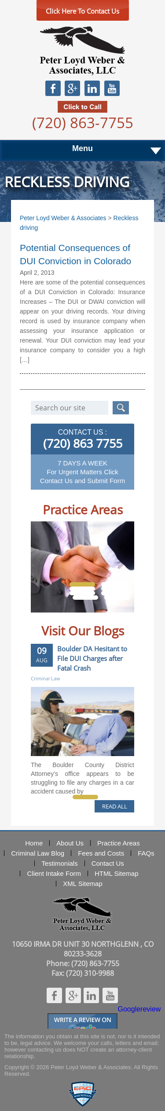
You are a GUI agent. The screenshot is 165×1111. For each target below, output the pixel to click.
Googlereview (83, 1017)
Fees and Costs (101, 853)
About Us (70, 843)
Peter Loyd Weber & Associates (82, 50)
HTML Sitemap (116, 873)
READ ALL (114, 806)
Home (34, 843)
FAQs (146, 853)
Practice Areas (118, 843)
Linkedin (92, 88)
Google (72, 88)
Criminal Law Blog (37, 853)
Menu (82, 148)
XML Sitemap (82, 883)
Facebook (53, 88)
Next (118, 620)
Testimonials (59, 863)
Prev (46, 620)
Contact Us (108, 863)
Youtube (111, 88)
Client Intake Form (54, 873)
